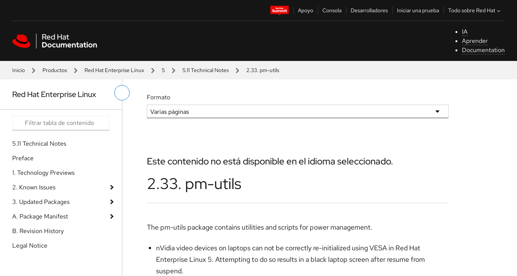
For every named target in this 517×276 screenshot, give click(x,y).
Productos (54, 70)
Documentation (483, 50)
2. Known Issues (33, 187)
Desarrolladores (369, 10)
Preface (23, 158)
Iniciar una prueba (418, 10)
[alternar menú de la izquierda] (122, 92)
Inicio (18, 70)
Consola (331, 10)
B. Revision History (38, 231)
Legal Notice (29, 246)
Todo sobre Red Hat (475, 10)
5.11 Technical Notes (205, 70)
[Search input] (61, 123)
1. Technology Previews (43, 173)
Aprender (475, 41)
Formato (158, 97)
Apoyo (305, 10)
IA (465, 32)
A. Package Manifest (40, 216)
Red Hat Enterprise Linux (114, 70)
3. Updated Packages (41, 202)
